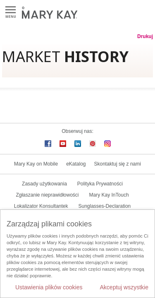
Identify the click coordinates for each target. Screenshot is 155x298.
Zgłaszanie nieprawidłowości (47, 195)
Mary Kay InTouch (109, 195)
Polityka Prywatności (100, 184)
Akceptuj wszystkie (124, 287)
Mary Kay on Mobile (36, 164)
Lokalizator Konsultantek (41, 206)
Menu (10, 10)
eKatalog (76, 164)
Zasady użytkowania (44, 184)
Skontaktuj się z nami (117, 164)
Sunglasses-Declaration (105, 206)
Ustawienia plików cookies (49, 287)
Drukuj (145, 36)
